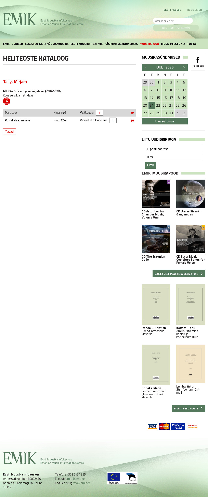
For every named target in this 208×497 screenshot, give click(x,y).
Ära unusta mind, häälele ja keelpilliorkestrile (190, 311)
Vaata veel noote (188, 408)
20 (145, 105)
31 (171, 113)
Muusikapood (149, 44)
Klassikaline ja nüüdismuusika (46, 44)
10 (171, 90)
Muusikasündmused (161, 57)
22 (158, 105)
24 (171, 105)
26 (184, 105)
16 (165, 97)
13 (145, 97)
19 (184, 97)
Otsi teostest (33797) (176, 28)
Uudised (17, 44)
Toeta (191, 44)
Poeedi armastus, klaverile (156, 309)
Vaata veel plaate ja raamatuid (179, 274)
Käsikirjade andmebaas (121, 44)
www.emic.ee (82, 483)
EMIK (6, 44)
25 (178, 105)
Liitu (150, 165)
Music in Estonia (173, 44)
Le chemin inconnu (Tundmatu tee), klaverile (156, 372)
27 (145, 113)
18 (178, 97)
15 (158, 97)
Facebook (198, 61)
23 (165, 105)
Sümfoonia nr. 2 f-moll (190, 369)
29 (158, 113)
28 (152, 113)
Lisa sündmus (164, 121)
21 (152, 105)
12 (184, 90)
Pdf (6, 101)
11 (178, 90)
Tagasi (9, 131)
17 (171, 97)
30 (165, 113)
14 (152, 97)
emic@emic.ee (75, 478)
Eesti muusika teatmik (86, 44)
